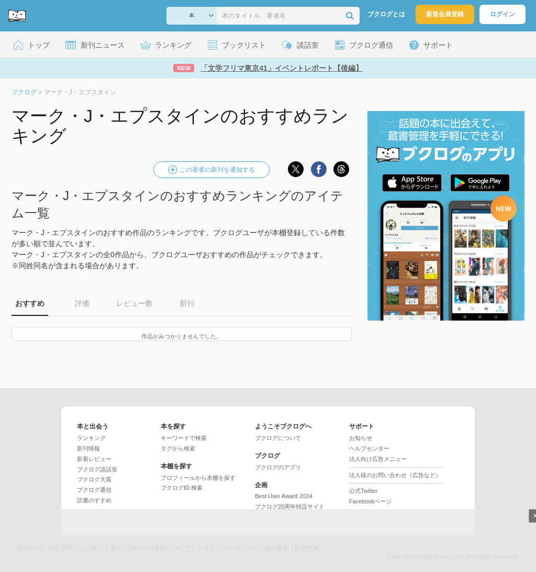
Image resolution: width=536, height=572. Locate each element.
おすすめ (29, 303)
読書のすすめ (94, 500)
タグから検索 (178, 448)
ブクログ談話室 (97, 469)
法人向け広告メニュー (378, 459)
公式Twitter (363, 491)
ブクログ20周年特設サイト (290, 506)
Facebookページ (370, 501)
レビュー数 (134, 303)
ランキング (91, 438)
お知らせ (360, 438)
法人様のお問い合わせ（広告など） (395, 475)
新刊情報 (88, 448)
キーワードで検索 (184, 438)
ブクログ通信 (94, 490)
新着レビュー (94, 459)
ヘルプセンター (369, 448)
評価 (82, 303)
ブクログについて (278, 438)
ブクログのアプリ (278, 467)
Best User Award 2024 (283, 496)
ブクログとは (386, 14)
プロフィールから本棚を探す (198, 478)
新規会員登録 (445, 14)
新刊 (187, 303)
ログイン (502, 14)
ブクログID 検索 (182, 488)
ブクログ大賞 (94, 479)
